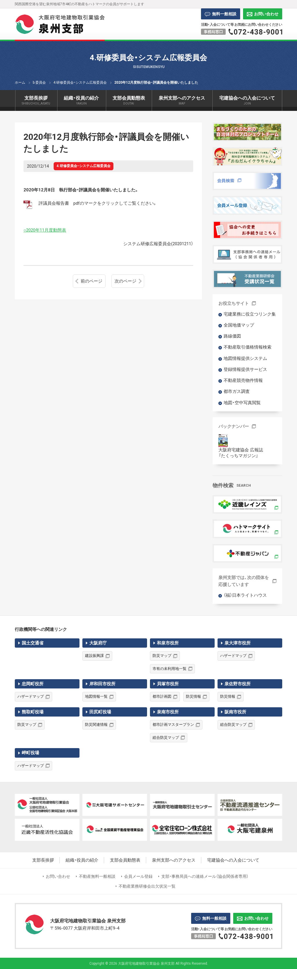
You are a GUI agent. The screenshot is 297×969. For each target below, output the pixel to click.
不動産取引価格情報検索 (247, 347)
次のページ (125, 281)
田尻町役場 (100, 712)
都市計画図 (162, 696)
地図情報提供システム (245, 358)
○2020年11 (33, 230)
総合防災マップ (166, 737)
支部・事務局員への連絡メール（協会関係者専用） (205, 876)
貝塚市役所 (168, 683)
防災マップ (162, 655)
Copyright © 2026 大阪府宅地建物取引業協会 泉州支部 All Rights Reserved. (148, 963)
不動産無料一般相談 (97, 876)
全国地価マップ (239, 325)
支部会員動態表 (125, 860)
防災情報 (193, 696)
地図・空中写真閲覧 (242, 402)
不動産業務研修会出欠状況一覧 (147, 886)
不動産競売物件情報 (243, 380)
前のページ (91, 281)
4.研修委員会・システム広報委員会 (84, 166)
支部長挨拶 (43, 860)
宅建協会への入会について (233, 860)
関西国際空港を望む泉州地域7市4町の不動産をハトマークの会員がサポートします (79, 4)
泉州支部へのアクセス (173, 860)
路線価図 (232, 336)
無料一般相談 (220, 14)
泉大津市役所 (237, 643)
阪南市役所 (235, 712)
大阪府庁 (98, 643)
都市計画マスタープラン (173, 724)
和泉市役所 (168, 643)
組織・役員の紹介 (82, 860)
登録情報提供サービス (245, 369)
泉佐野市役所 (237, 683)
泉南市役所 (168, 712)
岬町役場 (30, 752)
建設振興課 (94, 655)
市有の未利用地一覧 (169, 668)
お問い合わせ (262, 14)
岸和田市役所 (102, 683)
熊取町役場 (33, 712)
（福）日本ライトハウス (245, 595)
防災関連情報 (96, 724)
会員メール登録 (138, 876)
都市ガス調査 (237, 391)
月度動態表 (55, 230)
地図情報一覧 (96, 696)
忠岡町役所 (33, 683)
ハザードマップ (233, 655)
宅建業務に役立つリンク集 (250, 314)
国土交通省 (33, 643)
